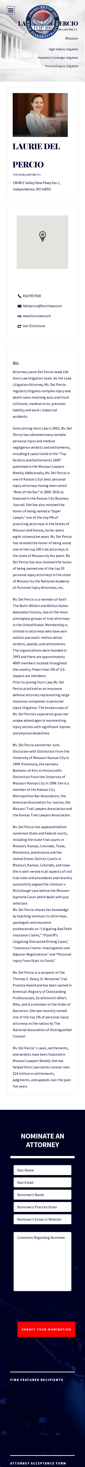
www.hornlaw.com (37, 316)
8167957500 (32, 295)
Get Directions (34, 326)
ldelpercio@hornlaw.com (42, 306)
